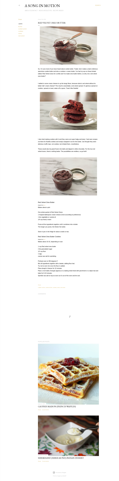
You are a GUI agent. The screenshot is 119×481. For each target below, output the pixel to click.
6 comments (45, 409)
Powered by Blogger (59, 472)
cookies (20, 31)
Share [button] (20, 19)
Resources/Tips (45, 10)
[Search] (98, 5)
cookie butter (22, 29)
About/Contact (31, 10)
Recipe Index (58, 10)
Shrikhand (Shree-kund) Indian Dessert (61, 458)
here (44, 205)
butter (20, 26)
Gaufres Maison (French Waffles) (57, 406)
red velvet (21, 36)
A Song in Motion (42, 5)
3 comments (45, 461)
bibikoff (64, 476)
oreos (20, 33)
